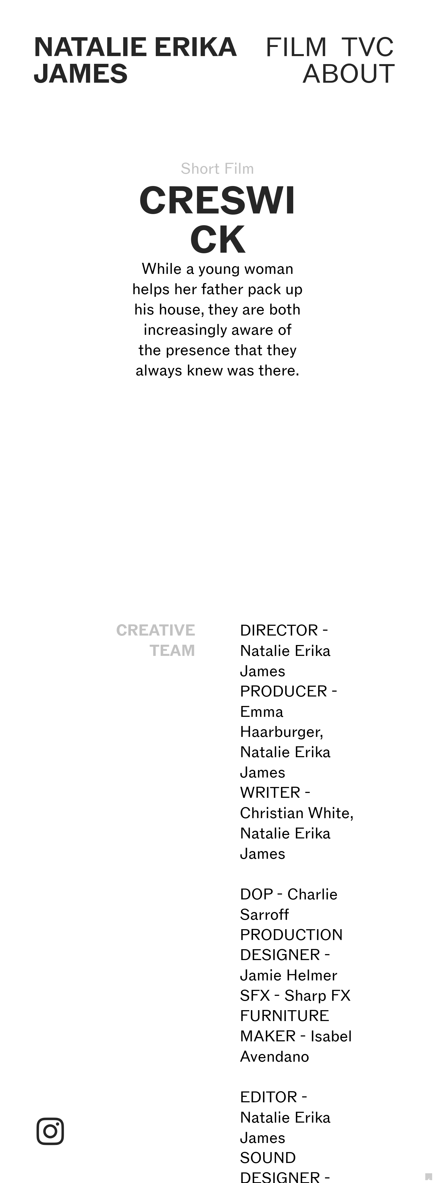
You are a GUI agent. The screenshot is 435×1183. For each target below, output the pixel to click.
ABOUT (348, 73)
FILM (296, 47)
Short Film (217, 168)
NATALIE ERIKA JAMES (134, 60)
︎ (50, 1132)
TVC (367, 47)
